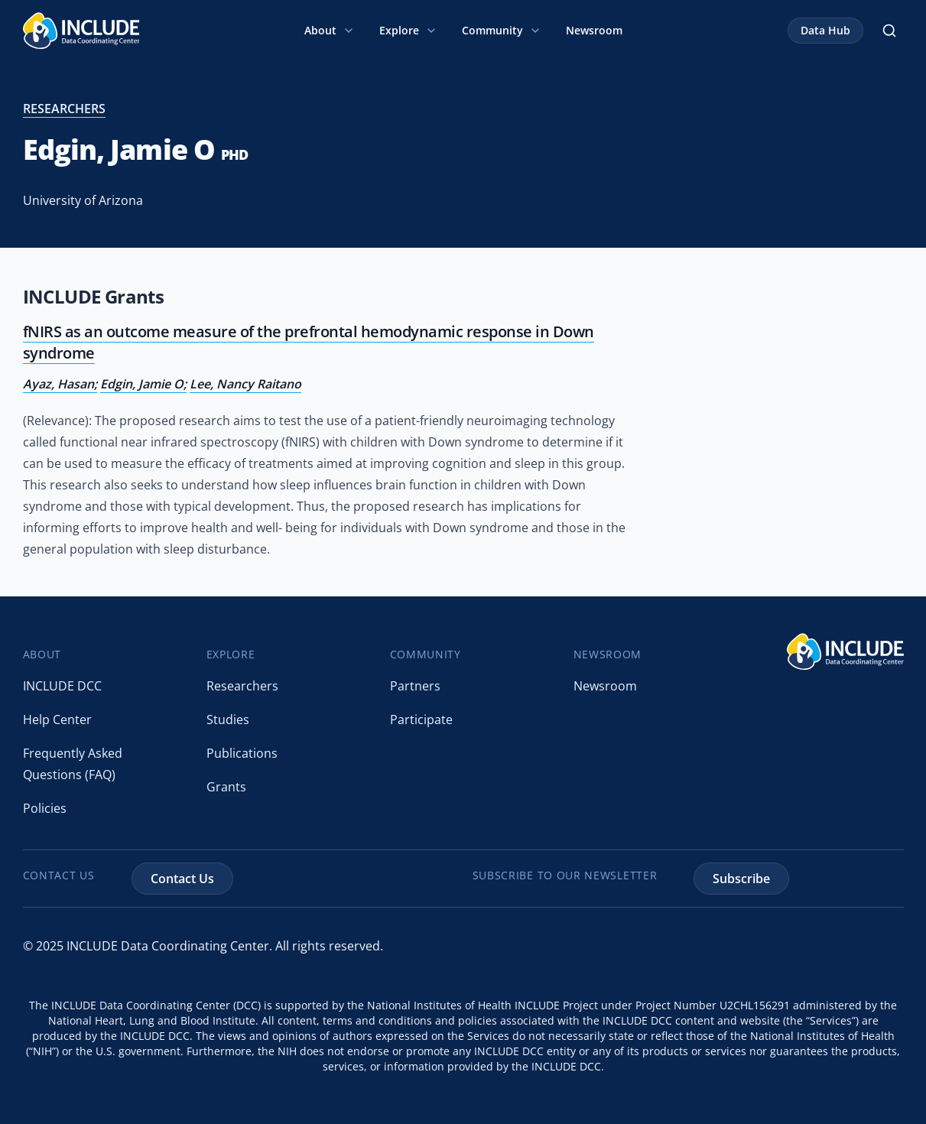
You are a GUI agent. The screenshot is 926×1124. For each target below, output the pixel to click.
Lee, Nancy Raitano (245, 383)
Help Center (57, 719)
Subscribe (741, 878)
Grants (226, 786)
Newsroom (594, 30)
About (329, 30)
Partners (415, 685)
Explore (408, 30)
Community (501, 30)
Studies (227, 719)
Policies (45, 808)
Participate (421, 719)
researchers (64, 108)
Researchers (242, 685)
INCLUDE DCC (62, 685)
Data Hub (825, 30)
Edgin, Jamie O (142, 383)
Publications (242, 753)
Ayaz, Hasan (58, 383)
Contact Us (182, 878)
